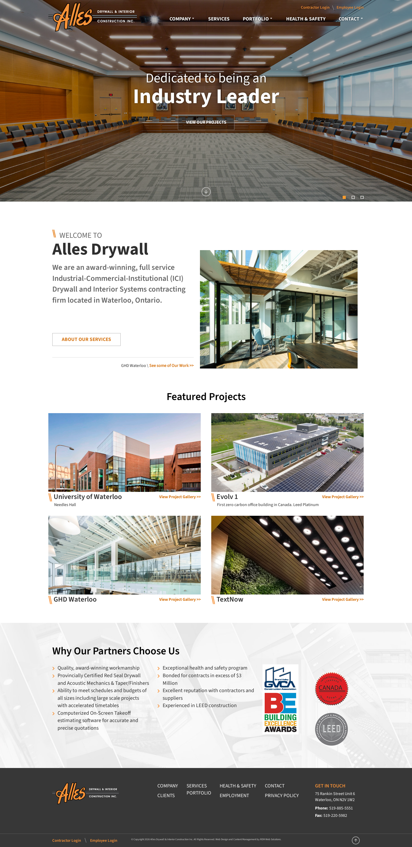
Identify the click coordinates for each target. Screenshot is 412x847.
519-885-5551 (341, 808)
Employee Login (350, 7)
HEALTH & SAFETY (306, 18)
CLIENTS (166, 795)
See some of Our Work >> (171, 366)
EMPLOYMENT (234, 795)
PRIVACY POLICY (282, 795)
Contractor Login (315, 7)
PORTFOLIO (257, 18)
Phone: (321, 808)
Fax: (318, 815)
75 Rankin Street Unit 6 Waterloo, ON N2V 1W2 (335, 797)
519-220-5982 (335, 815)
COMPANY (181, 18)
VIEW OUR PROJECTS (206, 122)
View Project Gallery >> (180, 497)
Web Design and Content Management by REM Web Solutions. (248, 839)
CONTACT (351, 18)
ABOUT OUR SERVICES (86, 339)
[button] (400, 101)
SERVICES (219, 18)
